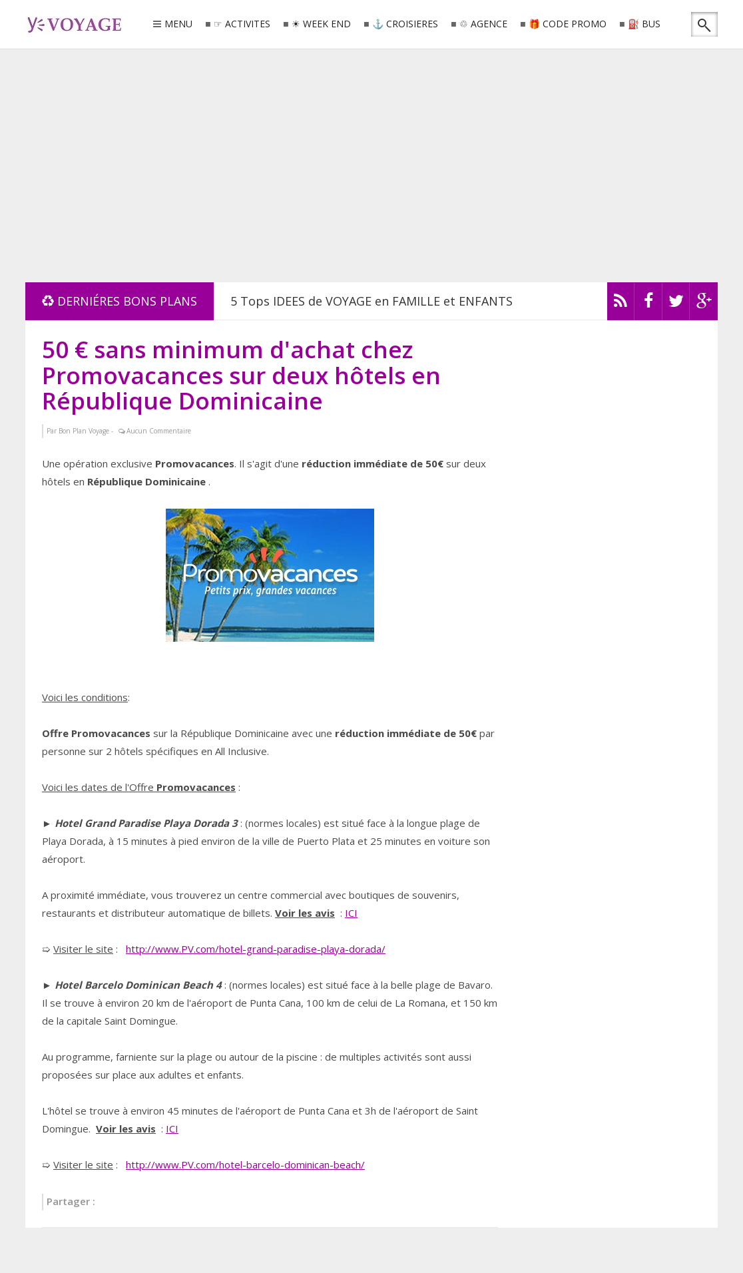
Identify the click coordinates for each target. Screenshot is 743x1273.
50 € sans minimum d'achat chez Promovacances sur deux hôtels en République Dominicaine (241, 375)
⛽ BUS (644, 24)
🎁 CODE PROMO (568, 24)
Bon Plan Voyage (84, 430)
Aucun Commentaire (158, 430)
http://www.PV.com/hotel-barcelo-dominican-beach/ (245, 1164)
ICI (351, 912)
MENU (178, 24)
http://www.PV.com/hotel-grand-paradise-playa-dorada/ (255, 948)
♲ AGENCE (483, 24)
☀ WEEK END (321, 24)
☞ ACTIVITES (242, 24)
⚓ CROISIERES (405, 24)
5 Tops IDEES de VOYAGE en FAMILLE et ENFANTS (371, 301)
